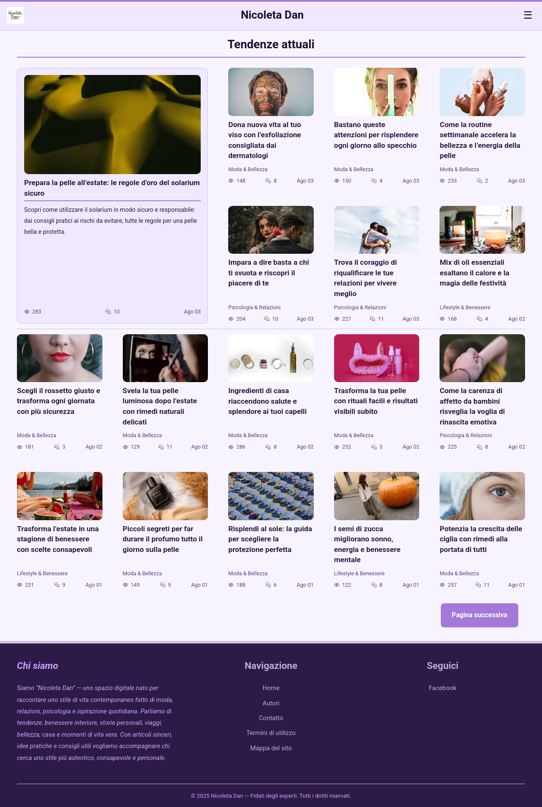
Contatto (271, 718)
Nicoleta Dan (272, 14)
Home (271, 688)
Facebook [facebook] (442, 688)
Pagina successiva (479, 615)
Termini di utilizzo (271, 733)
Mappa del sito (271, 748)
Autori (271, 703)
